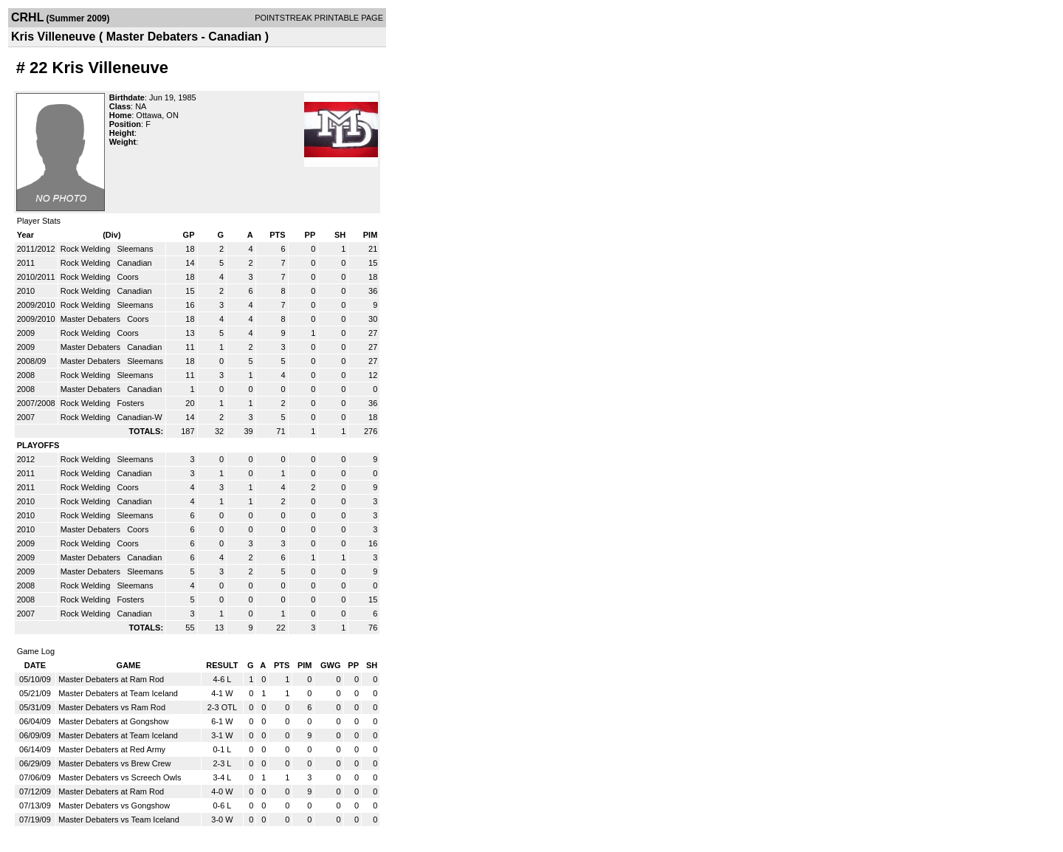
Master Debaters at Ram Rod (111, 679)
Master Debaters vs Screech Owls (119, 777)
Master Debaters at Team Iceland (118, 693)
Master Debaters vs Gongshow (114, 805)
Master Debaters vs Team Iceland (118, 819)
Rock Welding (87, 248)
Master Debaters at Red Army (111, 749)
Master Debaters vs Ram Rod (111, 707)
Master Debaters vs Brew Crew (114, 763)
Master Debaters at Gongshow (113, 721)
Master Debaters (92, 319)
